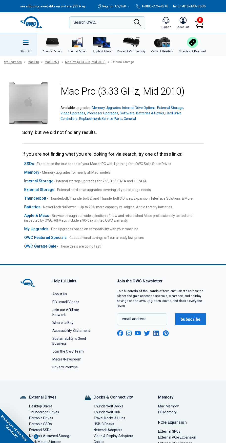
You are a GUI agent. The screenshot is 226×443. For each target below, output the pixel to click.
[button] (17, 425)
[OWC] (31, 22)
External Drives (43, 397)
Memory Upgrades (106, 108)
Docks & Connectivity (113, 397)
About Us (59, 294)
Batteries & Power (150, 113)
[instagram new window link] (129, 333)
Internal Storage (38, 181)
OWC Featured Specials (45, 237)
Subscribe (190, 319)
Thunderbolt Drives (44, 412)
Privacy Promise (65, 367)
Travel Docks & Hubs (109, 418)
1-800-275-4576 (152, 6)
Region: (114, 6)
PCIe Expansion (172, 422)
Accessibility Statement (71, 331)
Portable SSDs (40, 424)
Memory (31, 172)
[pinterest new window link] (166, 333)
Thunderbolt (35, 198)
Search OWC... (85, 22)
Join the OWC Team (68, 351)
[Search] (137, 23)
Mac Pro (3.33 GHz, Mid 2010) (85, 62)
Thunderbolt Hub (107, 412)
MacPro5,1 (52, 62)
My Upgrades (13, 62)
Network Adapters (108, 430)
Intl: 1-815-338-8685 (189, 6)
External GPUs (169, 431)
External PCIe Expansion (177, 437)
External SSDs (40, 430)
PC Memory (167, 412)
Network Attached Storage (50, 436)
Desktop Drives (41, 406)
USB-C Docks (104, 424)
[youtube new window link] (138, 333)
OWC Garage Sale (40, 246)
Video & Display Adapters (113, 436)
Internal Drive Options (139, 108)
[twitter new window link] (147, 332)
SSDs (29, 163)
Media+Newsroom (66, 359)
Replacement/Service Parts (100, 119)
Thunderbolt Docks (108, 406)
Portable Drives (41, 418)
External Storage (170, 108)
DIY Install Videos (65, 302)
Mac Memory (168, 406)
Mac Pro (33, 62)
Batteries (32, 207)
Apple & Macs (36, 215)
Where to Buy (62, 323)
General (130, 119)
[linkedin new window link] (156, 333)
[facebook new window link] (120, 333)
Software (127, 113)
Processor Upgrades (102, 113)
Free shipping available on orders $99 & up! (52, 6)
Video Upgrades (73, 113)
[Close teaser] (36, 436)
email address (134, 318)
